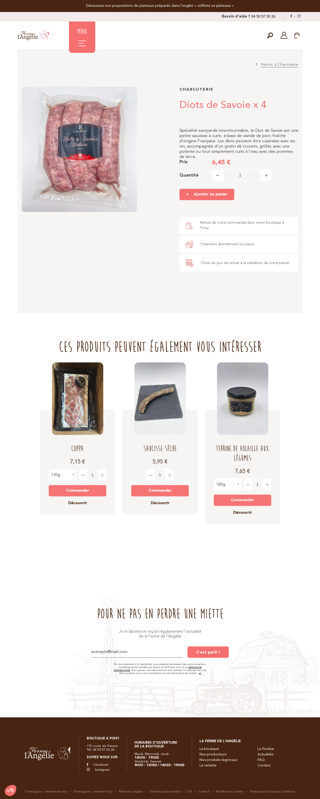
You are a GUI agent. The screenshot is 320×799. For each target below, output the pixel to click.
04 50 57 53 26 (263, 17)
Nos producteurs (213, 754)
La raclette (208, 765)
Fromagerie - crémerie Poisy (93, 791)
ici (200, 673)
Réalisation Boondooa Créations (272, 791)
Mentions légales (131, 791)
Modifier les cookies (230, 791)
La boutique (209, 749)
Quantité (189, 175)
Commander (77, 486)
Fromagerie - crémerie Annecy (46, 791)
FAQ (261, 760)
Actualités (265, 754)
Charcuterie (197, 90)
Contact (264, 765)
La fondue (266, 749)
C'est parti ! (208, 652)
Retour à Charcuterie (279, 65)
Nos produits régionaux (219, 760)
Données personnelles (165, 791)
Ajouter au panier (211, 194)
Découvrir (77, 499)
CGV (189, 791)
